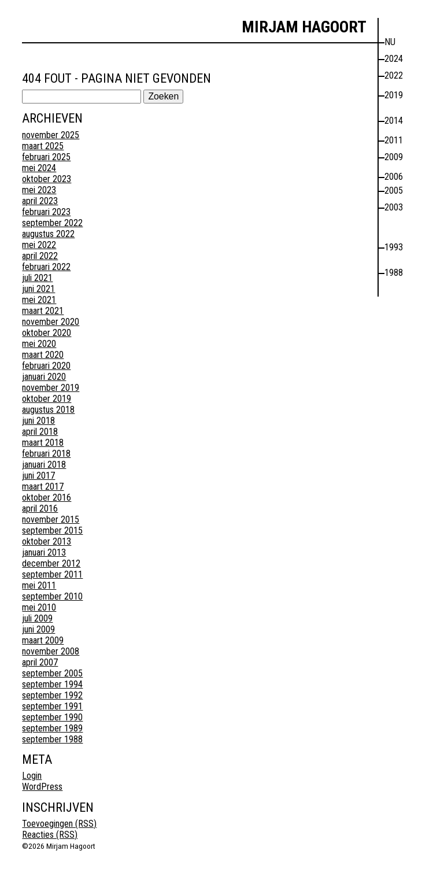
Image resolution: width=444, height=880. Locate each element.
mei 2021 (39, 299)
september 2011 (52, 574)
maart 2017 (43, 486)
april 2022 (40, 255)
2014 (393, 120)
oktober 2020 (46, 332)
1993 (393, 247)
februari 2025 (46, 156)
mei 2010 (39, 607)
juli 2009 (37, 618)
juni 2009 (38, 629)
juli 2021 (37, 277)
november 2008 (50, 651)
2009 (393, 156)
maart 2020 (43, 354)
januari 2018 (44, 464)
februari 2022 (46, 266)
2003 (393, 207)
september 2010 (52, 596)
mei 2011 (39, 585)
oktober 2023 (46, 178)
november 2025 (50, 135)
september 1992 (52, 695)
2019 (393, 95)
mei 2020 (39, 343)
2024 (393, 58)
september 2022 (52, 222)
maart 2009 (43, 640)
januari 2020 (44, 376)
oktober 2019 (46, 398)
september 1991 (52, 706)
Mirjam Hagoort (304, 26)
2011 (393, 140)
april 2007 (40, 662)
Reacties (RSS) (49, 834)
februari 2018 (46, 453)
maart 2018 (43, 442)
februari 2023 (46, 211)
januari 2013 (44, 552)
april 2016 (40, 508)
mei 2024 (39, 167)
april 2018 (40, 431)
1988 (393, 272)
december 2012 (51, 563)
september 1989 (52, 728)
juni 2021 (38, 288)
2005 (393, 190)
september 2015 (52, 530)
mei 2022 (39, 244)
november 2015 (50, 519)
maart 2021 (43, 310)
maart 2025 (43, 145)
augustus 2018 (48, 409)
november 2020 (50, 321)
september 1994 (52, 684)
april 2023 (40, 200)
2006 (393, 176)
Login (32, 775)
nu (389, 41)
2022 (393, 75)
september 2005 (52, 673)
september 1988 (52, 739)
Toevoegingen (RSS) (59, 823)
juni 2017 (38, 475)
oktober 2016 (46, 497)
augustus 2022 (48, 233)
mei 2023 (39, 189)
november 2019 (50, 387)
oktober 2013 (46, 541)
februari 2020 (46, 365)
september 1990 (52, 717)
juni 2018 (38, 420)
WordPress (42, 786)
